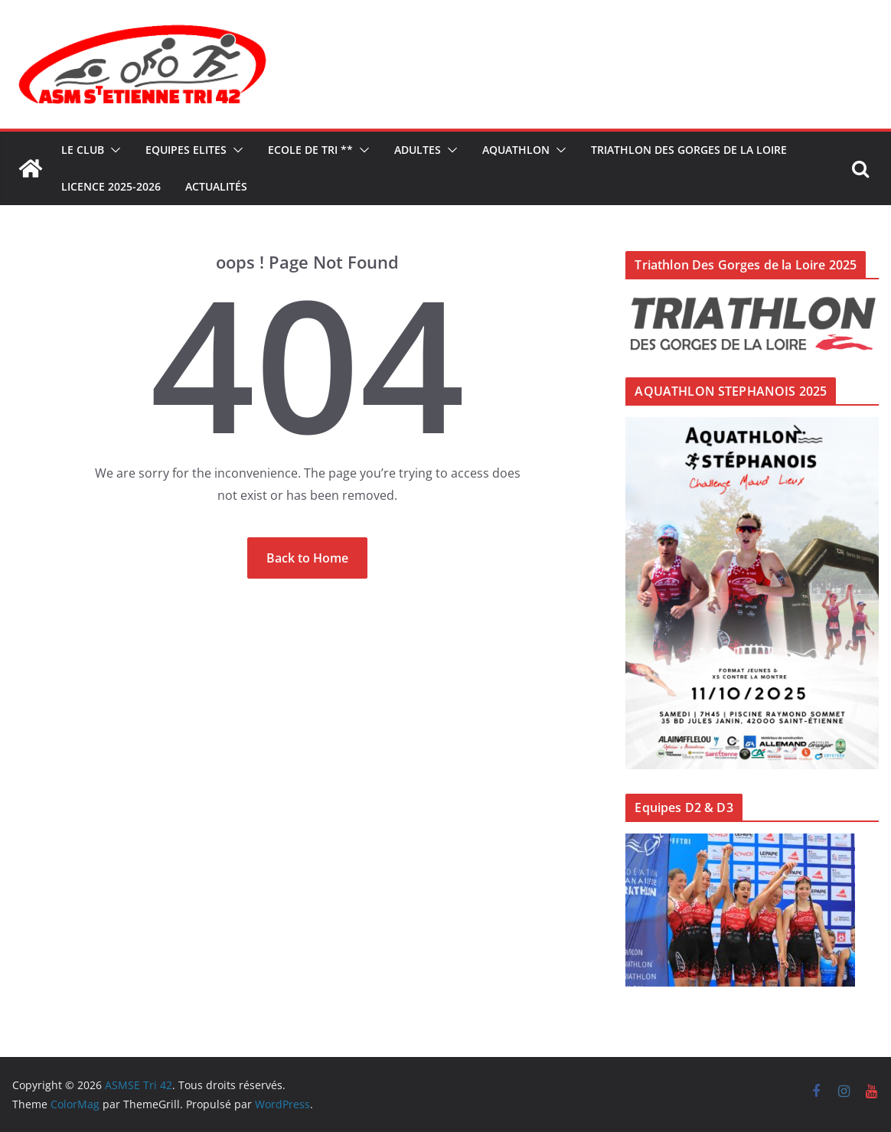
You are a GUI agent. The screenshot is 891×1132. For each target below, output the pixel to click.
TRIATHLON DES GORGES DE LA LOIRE (689, 149)
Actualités (216, 186)
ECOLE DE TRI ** (310, 149)
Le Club (82, 149)
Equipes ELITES (186, 149)
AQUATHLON (516, 149)
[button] (112, 150)
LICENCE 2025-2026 (111, 186)
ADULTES (417, 149)
